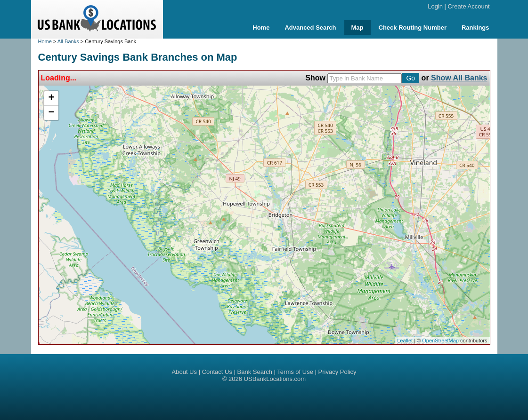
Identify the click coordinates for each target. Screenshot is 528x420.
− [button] (51, 113)
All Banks (68, 41)
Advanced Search (310, 27)
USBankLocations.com (275, 378)
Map (357, 27)
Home (260, 27)
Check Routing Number (413, 27)
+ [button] (51, 98)
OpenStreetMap (440, 340)
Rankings (475, 27)
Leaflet (405, 340)
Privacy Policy (337, 371)
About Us (184, 371)
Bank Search (254, 371)
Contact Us (217, 371)
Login (435, 6)
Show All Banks (459, 78)
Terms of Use (295, 371)
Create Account (469, 6)
